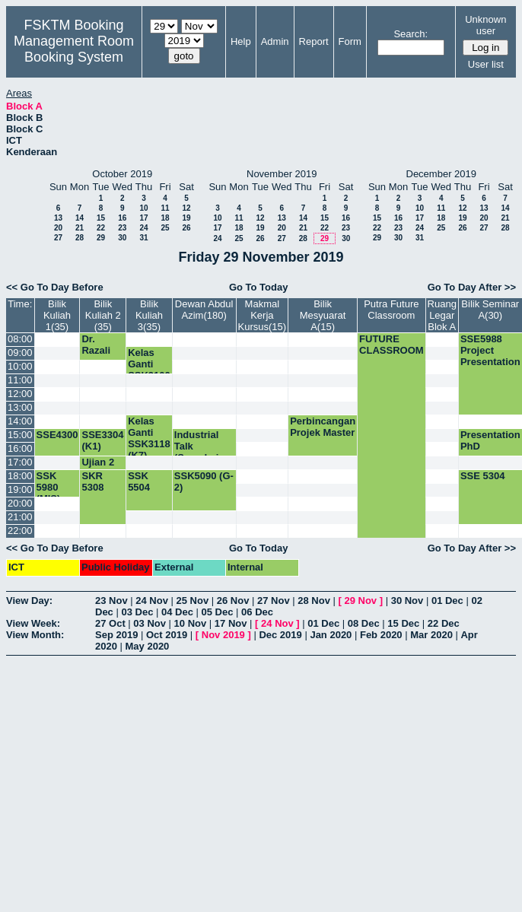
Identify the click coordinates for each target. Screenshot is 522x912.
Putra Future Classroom (391, 309)
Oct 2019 (166, 634)
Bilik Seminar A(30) (490, 309)
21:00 (20, 517)
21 (79, 228)
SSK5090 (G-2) (204, 481)
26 (186, 228)
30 (122, 238)
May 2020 (148, 646)
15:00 (20, 434)
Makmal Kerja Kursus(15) (262, 315)
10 (143, 208)
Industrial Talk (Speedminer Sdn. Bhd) (204, 452)
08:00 (20, 339)
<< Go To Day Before (54, 287)
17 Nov (231, 623)
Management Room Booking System (74, 49)
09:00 (20, 352)
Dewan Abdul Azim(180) (204, 309)
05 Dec (218, 612)
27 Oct (110, 623)
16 (122, 218)
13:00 (20, 407)
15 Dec (403, 623)
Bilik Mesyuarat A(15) (323, 315)
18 (165, 218)
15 (101, 218)
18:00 (20, 475)
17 (143, 218)
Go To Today (258, 287)
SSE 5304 (482, 475)
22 (101, 228)
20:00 (20, 503)
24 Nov (151, 600)
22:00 (20, 530)
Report (314, 41)
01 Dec (447, 600)
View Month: (35, 634)
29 (101, 238)
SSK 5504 (139, 481)
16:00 (20, 448)
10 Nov (190, 623)
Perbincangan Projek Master (322, 426)
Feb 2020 (381, 634)
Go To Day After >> (472, 287)
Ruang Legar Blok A (442, 315)
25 (165, 228)
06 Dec (257, 612)
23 (122, 228)
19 (186, 218)
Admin (275, 41)
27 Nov (273, 600)
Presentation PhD (490, 440)
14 (79, 218)
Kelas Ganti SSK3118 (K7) (149, 438)
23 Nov (111, 600)
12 (186, 208)
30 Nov (407, 600)
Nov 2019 (223, 634)
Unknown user (485, 25)
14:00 (20, 421)
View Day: (29, 600)
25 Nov (193, 600)
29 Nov (360, 600)
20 (58, 228)
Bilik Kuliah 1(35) (57, 315)
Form (350, 41)
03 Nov (149, 623)
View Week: (33, 623)
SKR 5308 (92, 481)
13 (58, 218)
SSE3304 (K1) (102, 440)
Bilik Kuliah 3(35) (149, 315)
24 (143, 228)
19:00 (20, 489)
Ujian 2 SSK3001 (102, 467)
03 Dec (137, 612)
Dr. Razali (95, 344)
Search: (410, 34)
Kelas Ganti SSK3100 (149, 364)
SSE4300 (57, 434)
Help (241, 41)
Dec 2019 (280, 634)
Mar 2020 (431, 634)
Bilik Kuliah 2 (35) (103, 315)
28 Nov (314, 600)
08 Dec (364, 623)
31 (143, 238)
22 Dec (444, 623)
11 (165, 208)
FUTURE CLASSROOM (391, 344)
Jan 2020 (331, 634)
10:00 (20, 366)
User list (486, 64)
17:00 (20, 462)
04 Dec (177, 612)
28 (79, 238)
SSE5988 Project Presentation (490, 350)
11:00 (20, 380)
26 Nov (233, 600)
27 (58, 238)
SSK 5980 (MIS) (49, 487)
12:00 (20, 393)
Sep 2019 (116, 634)
